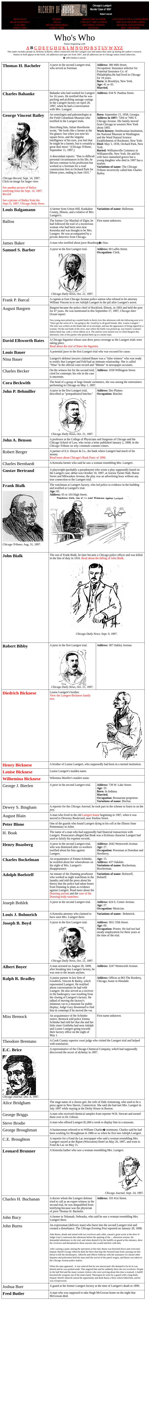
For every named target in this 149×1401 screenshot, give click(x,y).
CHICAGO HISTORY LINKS (130, 22)
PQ (86, 47)
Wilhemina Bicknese (22, 778)
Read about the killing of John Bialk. (102, 558)
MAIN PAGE (20, 19)
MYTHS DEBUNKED (57, 25)
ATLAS (56, 22)
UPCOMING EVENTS (94, 25)
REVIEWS (93, 27)
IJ (59, 47)
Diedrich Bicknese (19, 693)
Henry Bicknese (17, 765)
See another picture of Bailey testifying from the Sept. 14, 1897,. (22, 191)
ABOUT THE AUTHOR (93, 19)
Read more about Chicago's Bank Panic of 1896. (78, 457)
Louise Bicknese (17, 771)
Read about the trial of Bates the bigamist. (74, 346)
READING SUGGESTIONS (130, 25)
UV (104, 47)
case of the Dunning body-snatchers (70, 895)
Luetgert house (90, 814)
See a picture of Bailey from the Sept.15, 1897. (24, 202)
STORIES (57, 19)
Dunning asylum (60, 893)
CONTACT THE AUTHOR (93, 22)
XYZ (118, 47)
